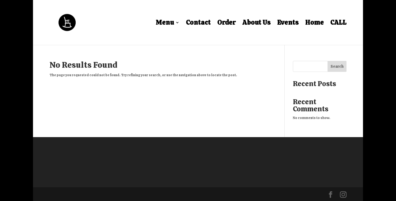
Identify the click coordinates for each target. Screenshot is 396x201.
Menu (165, 24)
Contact (198, 24)
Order (226, 24)
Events (288, 24)
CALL (338, 24)
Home (314, 24)
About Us (256, 24)
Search (337, 66)
